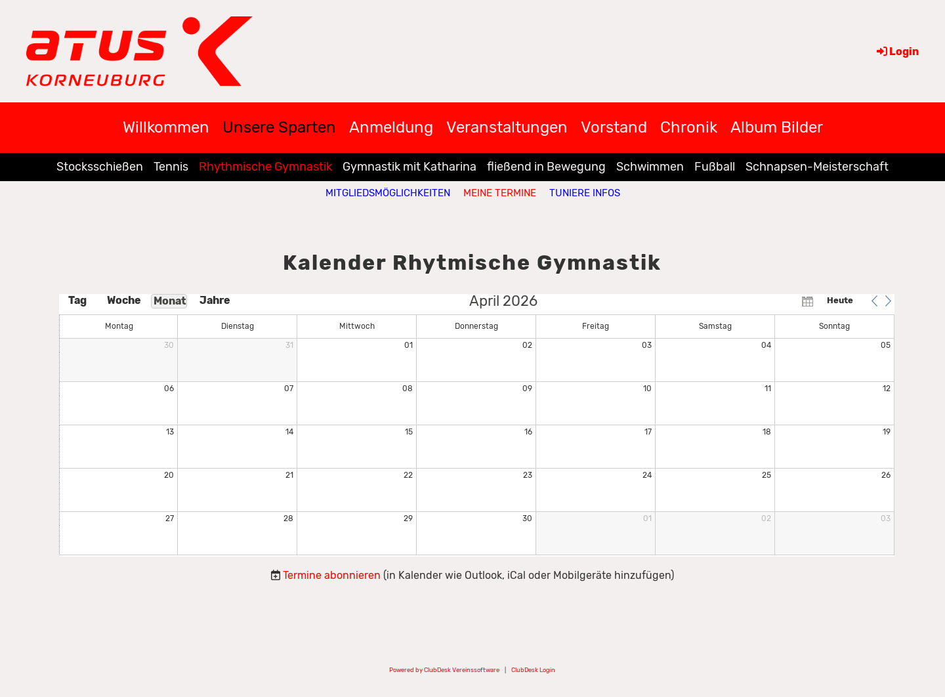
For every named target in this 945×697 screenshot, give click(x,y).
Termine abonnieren (332, 575)
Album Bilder (776, 127)
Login (897, 51)
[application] (476, 425)
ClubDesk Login (533, 669)
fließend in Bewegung (546, 166)
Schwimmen (650, 166)
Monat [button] (170, 301)
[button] (874, 300)
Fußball (714, 166)
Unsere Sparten (279, 127)
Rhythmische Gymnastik (265, 166)
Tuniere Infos (584, 193)
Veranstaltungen (507, 127)
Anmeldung (391, 127)
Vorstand (614, 127)
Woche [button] (123, 300)
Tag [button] (77, 300)
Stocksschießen (99, 166)
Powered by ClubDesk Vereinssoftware (444, 669)
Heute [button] (840, 300)
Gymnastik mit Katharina (409, 166)
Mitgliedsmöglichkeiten (388, 193)
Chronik (688, 127)
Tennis (171, 166)
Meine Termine (499, 193)
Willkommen (166, 127)
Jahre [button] (215, 300)
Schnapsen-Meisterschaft (817, 166)
